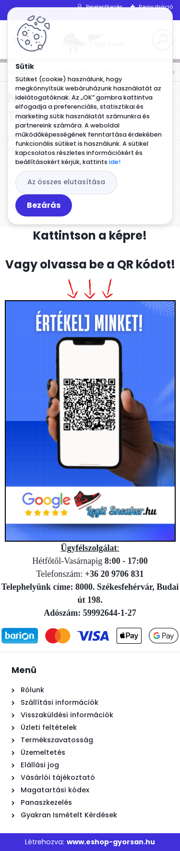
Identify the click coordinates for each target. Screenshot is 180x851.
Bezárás (43, 205)
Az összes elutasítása (66, 182)
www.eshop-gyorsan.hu (111, 842)
